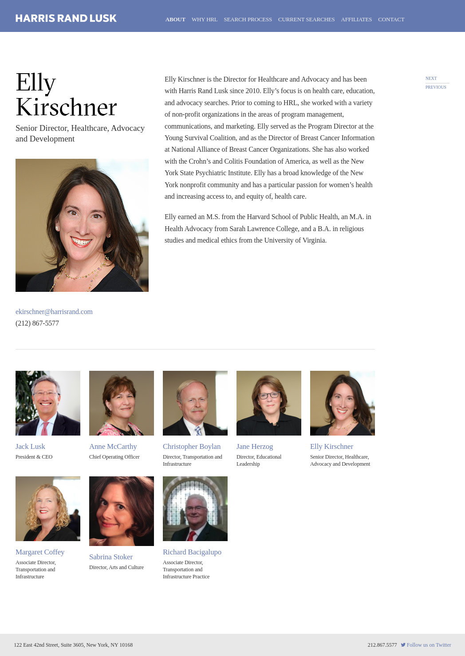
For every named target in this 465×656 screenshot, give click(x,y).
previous (436, 87)
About (175, 19)
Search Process (248, 19)
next (431, 78)
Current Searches (306, 19)
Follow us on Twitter (426, 645)
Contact (391, 19)
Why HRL (205, 19)
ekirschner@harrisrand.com (54, 311)
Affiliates (356, 19)
